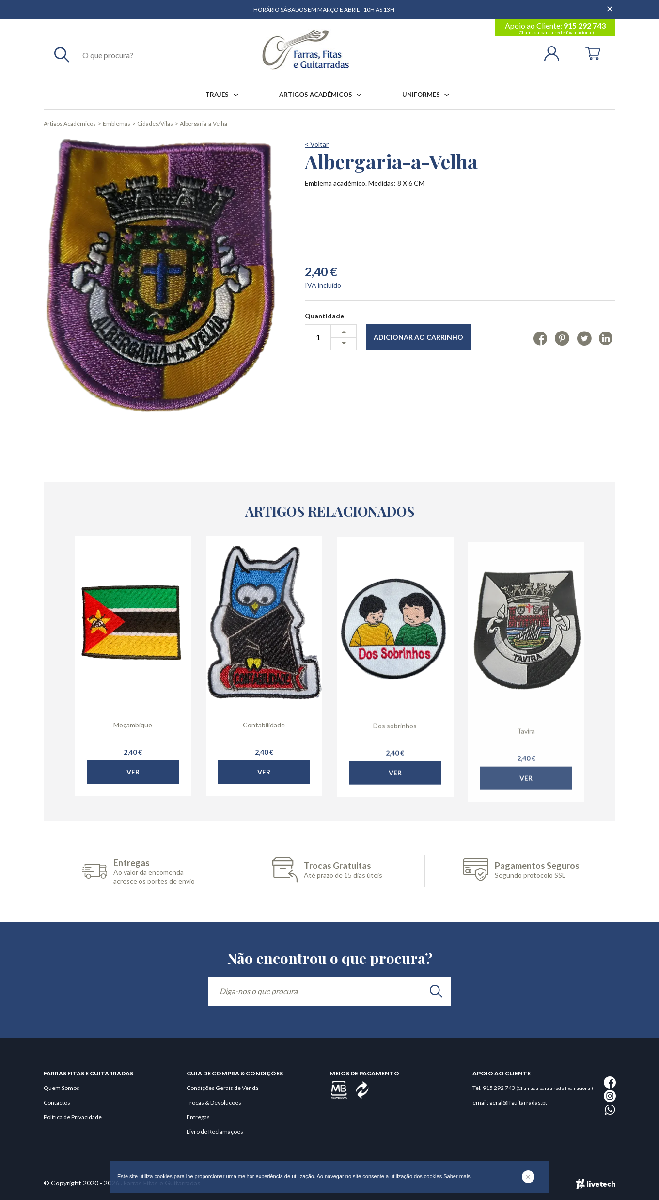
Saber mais (457, 1176)
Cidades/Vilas (155, 123)
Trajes (223, 94)
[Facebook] (540, 338)
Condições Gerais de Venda (222, 1087)
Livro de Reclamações (215, 1131)
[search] (436, 991)
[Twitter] (584, 338)
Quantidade (324, 316)
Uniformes (427, 94)
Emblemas (116, 123)
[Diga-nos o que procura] (329, 991)
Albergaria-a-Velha (203, 123)
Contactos (57, 1102)
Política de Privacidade (73, 1117)
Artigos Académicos (322, 94)
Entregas (198, 1117)
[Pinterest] (561, 338)
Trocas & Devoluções (214, 1102)
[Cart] (592, 52)
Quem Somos (61, 1087)
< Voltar (317, 144)
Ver (133, 789)
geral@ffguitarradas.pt (518, 1102)
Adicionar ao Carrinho (418, 337)
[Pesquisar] (61, 54)
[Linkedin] (605, 338)
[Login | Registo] (555, 52)
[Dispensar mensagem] (610, 5)
